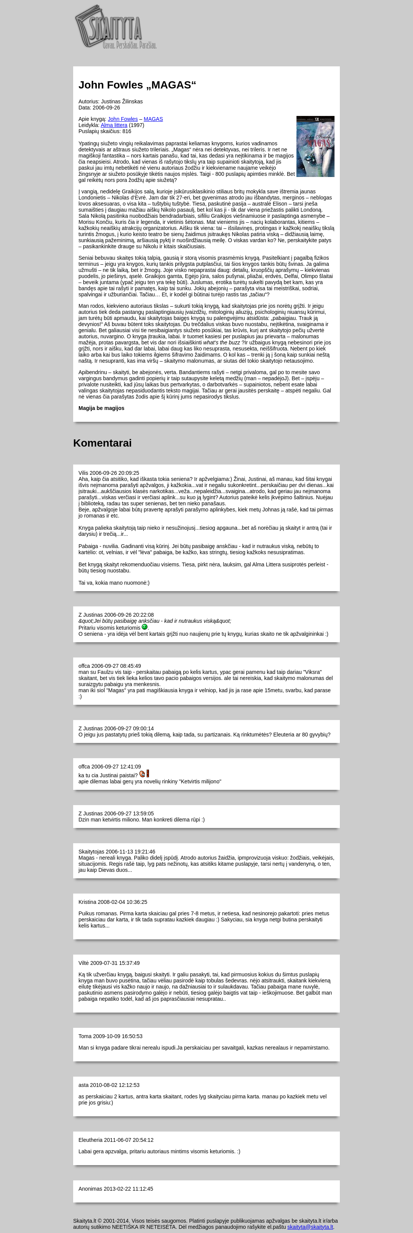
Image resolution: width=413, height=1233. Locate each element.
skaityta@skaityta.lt (310, 1227)
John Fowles (123, 119)
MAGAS (153, 119)
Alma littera (114, 125)
